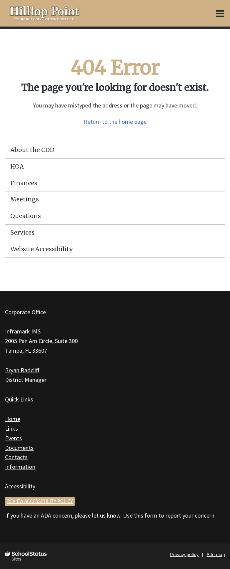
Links (11, 428)
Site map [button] (216, 554)
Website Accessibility (41, 249)
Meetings (24, 199)
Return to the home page (115, 121)
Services (22, 232)
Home (12, 419)
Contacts (16, 457)
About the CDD (32, 150)
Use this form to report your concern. (169, 515)
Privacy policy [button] (184, 554)
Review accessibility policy (40, 501)
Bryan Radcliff (22, 370)
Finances (23, 183)
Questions (25, 216)
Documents (19, 448)
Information (20, 466)
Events (13, 438)
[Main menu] (220, 13)
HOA (17, 166)
